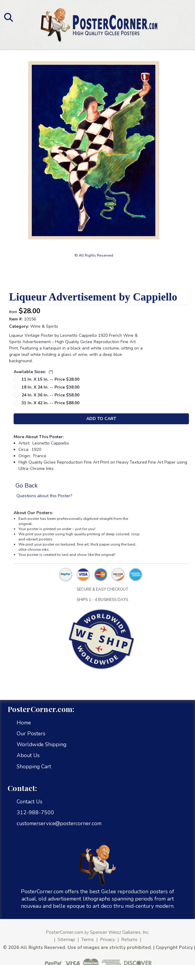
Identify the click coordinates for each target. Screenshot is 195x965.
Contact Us (29, 801)
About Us (28, 755)
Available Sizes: (33, 372)
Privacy (107, 939)
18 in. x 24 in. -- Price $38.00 (50, 387)
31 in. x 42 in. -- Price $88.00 (50, 403)
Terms (87, 939)
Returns (129, 939)
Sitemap (66, 939)
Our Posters (31, 733)
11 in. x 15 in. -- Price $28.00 (50, 379)
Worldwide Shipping (41, 744)
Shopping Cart (34, 766)
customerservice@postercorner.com (59, 823)
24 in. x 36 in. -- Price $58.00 (50, 395)
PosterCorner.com (64, 932)
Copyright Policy (174, 947)
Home (24, 722)
